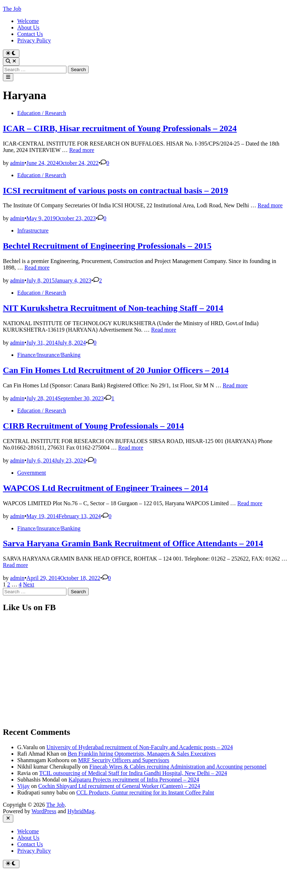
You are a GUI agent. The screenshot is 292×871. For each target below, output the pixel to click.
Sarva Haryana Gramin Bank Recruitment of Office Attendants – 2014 (133, 543)
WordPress (44, 811)
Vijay (23, 786)
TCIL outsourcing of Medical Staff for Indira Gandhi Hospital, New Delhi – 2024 (133, 773)
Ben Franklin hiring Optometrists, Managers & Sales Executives (141, 754)
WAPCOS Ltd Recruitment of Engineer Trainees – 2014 (105, 488)
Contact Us (30, 34)
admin (17, 163)
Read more (81, 150)
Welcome (28, 21)
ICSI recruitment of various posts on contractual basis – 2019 (115, 190)
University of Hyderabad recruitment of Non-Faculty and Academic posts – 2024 (139, 747)
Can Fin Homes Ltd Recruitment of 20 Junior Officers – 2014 (116, 370)
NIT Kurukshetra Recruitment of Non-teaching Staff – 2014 (113, 308)
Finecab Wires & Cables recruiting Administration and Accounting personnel (177, 767)
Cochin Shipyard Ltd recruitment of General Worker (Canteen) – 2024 (119, 786)
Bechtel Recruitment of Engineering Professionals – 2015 (107, 245)
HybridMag (81, 811)
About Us (28, 27)
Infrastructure (32, 230)
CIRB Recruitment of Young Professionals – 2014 (93, 425)
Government (31, 473)
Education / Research (41, 113)
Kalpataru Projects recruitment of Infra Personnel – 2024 (134, 779)
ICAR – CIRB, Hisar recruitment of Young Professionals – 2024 (120, 128)
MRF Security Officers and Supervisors (123, 760)
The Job (12, 9)
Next (28, 584)
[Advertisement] (146, 669)
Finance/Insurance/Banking (48, 355)
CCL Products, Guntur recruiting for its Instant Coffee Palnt (145, 792)
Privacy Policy (34, 40)
